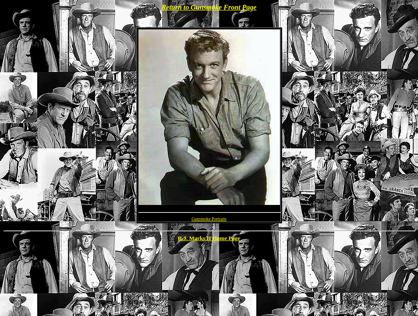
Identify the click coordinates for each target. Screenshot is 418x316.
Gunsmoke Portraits (209, 218)
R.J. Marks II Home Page (209, 238)
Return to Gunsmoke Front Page (209, 7)
